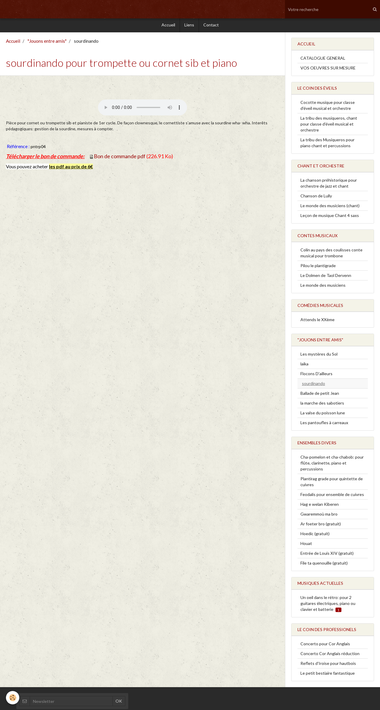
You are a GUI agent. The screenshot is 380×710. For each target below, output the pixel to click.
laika (304, 365)
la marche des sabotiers (322, 404)
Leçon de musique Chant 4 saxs (329, 216)
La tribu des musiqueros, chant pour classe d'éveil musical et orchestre (328, 125)
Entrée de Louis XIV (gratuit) (327, 554)
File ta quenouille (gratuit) (324, 564)
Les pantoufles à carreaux (324, 424)
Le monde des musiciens (323, 286)
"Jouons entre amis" (47, 42)
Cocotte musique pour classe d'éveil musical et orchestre (327, 106)
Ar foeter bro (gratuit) (320, 525)
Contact (211, 25)
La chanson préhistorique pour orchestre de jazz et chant (328, 184)
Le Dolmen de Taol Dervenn (325, 276)
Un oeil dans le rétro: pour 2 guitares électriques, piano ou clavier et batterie (327, 605)
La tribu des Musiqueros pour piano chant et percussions (327, 144)
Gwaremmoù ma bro (319, 515)
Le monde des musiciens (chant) (330, 207)
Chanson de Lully (316, 197)
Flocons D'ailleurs (316, 375)
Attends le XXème (317, 321)
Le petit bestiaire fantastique (327, 674)
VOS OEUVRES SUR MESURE (328, 69)
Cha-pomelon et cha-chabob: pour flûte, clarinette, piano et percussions (332, 464)
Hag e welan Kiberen (319, 505)
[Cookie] (12, 697)
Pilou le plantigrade (318, 267)
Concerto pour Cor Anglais (325, 645)
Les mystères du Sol (319, 355)
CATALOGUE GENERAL (322, 59)
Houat (306, 544)
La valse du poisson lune (322, 414)
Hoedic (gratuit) (315, 535)
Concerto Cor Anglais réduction (330, 654)
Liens (189, 25)
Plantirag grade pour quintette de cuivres (331, 483)
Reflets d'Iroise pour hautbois (328, 664)
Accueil (168, 25)
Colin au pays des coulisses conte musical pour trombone (331, 254)
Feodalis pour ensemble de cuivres (332, 495)
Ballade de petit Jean (319, 394)
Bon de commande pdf (119, 157)
